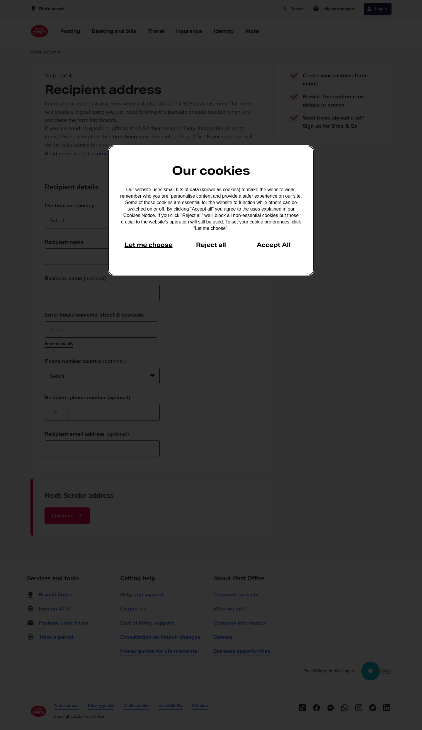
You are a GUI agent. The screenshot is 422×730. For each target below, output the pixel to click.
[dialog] (211, 210)
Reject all (211, 245)
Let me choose (149, 245)
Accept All (273, 245)
